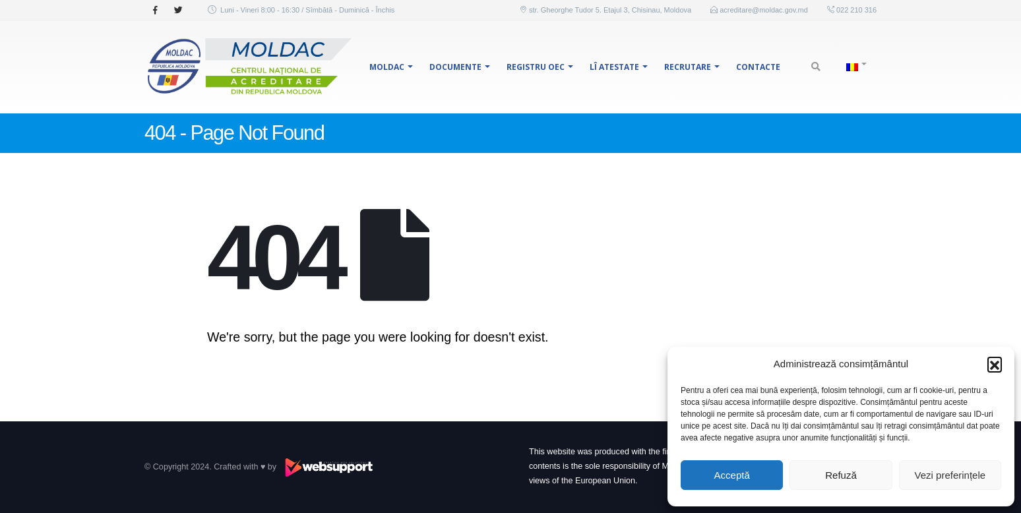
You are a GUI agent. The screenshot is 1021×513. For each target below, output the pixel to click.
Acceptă (732, 475)
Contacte (758, 67)
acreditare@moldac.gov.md (764, 10)
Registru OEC (536, 67)
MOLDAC (386, 67)
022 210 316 (855, 10)
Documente (455, 67)
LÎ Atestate (614, 67)
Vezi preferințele (950, 475)
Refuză (841, 475)
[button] (994, 364)
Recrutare (687, 67)
